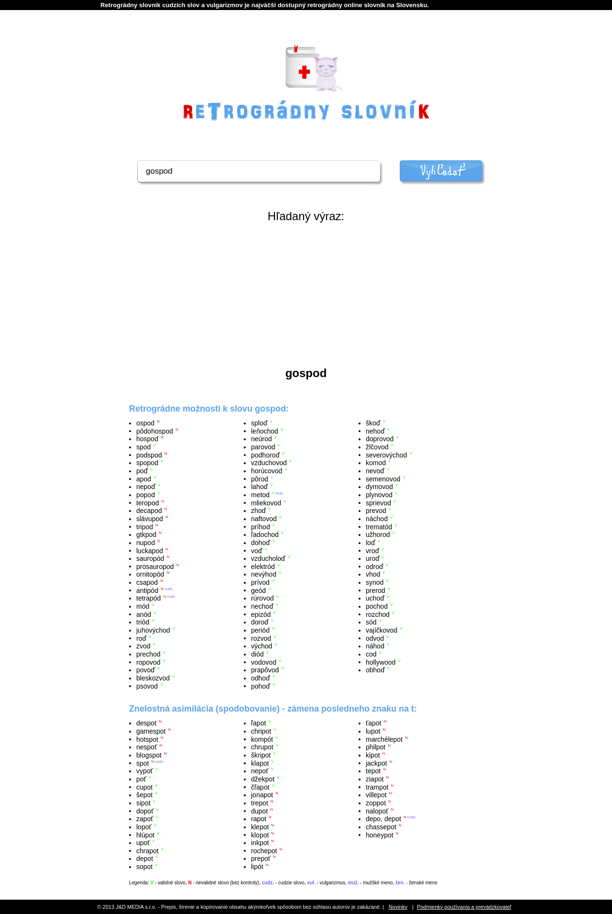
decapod (149, 510)
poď (142, 471)
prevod (376, 510)
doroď (260, 622)
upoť (143, 843)
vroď (372, 550)
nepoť (259, 771)
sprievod (378, 502)
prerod (375, 590)
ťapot (374, 723)
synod (374, 582)
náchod (377, 519)
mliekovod (266, 502)
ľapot (258, 723)
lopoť (144, 827)
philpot (375, 747)
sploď (259, 423)
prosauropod (155, 566)
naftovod (264, 519)
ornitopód (150, 574)
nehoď (375, 431)
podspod (149, 454)
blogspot (149, 755)
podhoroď (265, 454)
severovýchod (386, 454)
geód (258, 590)
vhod (373, 574)
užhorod (378, 534)
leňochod (264, 431)
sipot (143, 803)
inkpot (260, 843)
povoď (145, 670)
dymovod (379, 486)
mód (142, 606)
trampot (377, 787)
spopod (147, 463)
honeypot (379, 834)
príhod (260, 526)
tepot (373, 771)
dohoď (260, 542)
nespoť (146, 747)
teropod (147, 502)
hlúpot (145, 834)
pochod (377, 606)
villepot (376, 795)
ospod (145, 423)
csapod (147, 582)
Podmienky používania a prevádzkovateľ (464, 907)
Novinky (398, 907)
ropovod (148, 662)
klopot (260, 834)
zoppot (376, 803)
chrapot (147, 850)
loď (370, 542)
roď (141, 638)
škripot (261, 755)
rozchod (378, 614)
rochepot (264, 850)
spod (143, 447)
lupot (373, 731)
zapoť (144, 819)
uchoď (375, 598)
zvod (143, 646)
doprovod (379, 439)
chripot (261, 731)
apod (143, 478)
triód (142, 622)
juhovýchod (153, 630)
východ (261, 646)
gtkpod (146, 534)
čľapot (260, 787)
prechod (148, 654)
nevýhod (263, 574)
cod (371, 654)
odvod (375, 638)
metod (260, 495)
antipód (147, 590)
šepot (144, 795)
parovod (263, 447)
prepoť (261, 858)
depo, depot (383, 819)
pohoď (260, 686)
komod (376, 463)
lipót (257, 866)
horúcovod (266, 471)
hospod (147, 439)
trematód (379, 526)
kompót (262, 739)
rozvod (261, 638)
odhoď (260, 678)
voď (256, 550)
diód (257, 654)
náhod (375, 646)
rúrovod (262, 598)
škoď (373, 423)
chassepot (381, 827)
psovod (147, 686)
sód (371, 622)
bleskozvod (153, 678)
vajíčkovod (381, 630)
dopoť (144, 810)
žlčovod (377, 447)
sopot (144, 866)
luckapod (149, 550)
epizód (261, 614)
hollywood (380, 662)
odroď (374, 566)
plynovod (379, 495)
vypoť (144, 771)
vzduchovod (269, 463)
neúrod (261, 439)
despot (146, 723)
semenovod (383, 478)
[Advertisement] (306, 295)
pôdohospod (154, 431)
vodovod (263, 662)
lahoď (259, 486)
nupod (145, 542)
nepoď (145, 486)
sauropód (150, 558)
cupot (144, 787)
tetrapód (148, 598)
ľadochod (265, 534)
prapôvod (265, 670)
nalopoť (377, 810)
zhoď (258, 510)
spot (142, 763)
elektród (263, 566)
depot (144, 858)
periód (260, 630)
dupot (259, 810)
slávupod (149, 519)
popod (145, 495)
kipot (373, 755)
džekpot (262, 779)
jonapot (262, 795)
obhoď (375, 670)
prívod (260, 582)
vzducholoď (268, 558)
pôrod (259, 478)
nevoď (375, 471)
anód (143, 614)
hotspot (147, 739)
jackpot (376, 763)
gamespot (150, 731)
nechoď (262, 606)
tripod (144, 526)
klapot (260, 763)
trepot (259, 803)
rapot (258, 819)
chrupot (262, 747)
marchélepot (384, 739)
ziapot (374, 779)
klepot (260, 827)
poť (141, 779)
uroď (373, 558)
